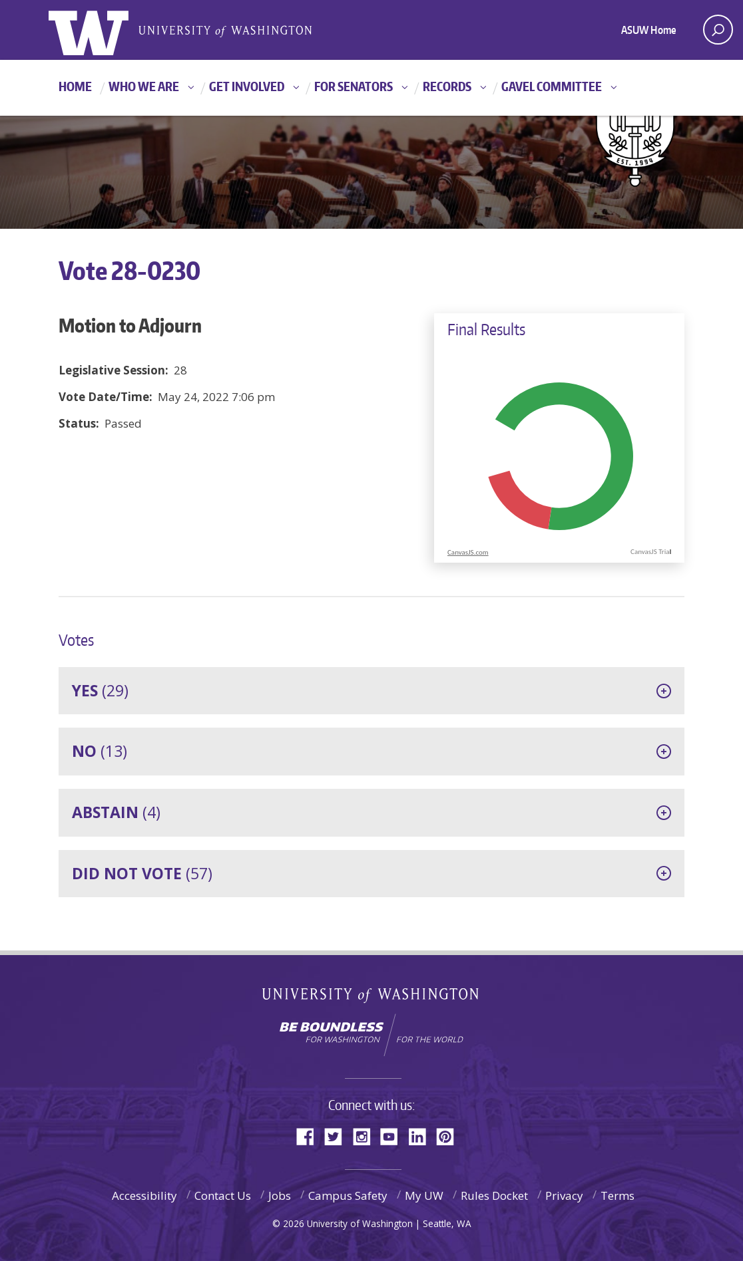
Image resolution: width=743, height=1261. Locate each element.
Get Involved (246, 86)
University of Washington (371, 998)
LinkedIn (422, 1136)
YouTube (394, 1136)
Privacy (564, 1195)
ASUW (103, 30)
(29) (100, 690)
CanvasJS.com (468, 552)
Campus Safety (347, 1195)
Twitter (338, 1136)
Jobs (279, 1195)
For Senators (353, 86)
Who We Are (144, 86)
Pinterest (450, 1136)
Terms (617, 1195)
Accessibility (144, 1195)
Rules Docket (494, 1195)
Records (447, 86)
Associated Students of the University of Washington (225, 30)
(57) (142, 873)
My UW (424, 1195)
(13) (99, 751)
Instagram (366, 1136)
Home (75, 86)
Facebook (310, 1136)
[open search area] (718, 30)
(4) (116, 812)
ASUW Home (648, 30)
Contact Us (222, 1195)
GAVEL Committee (551, 86)
